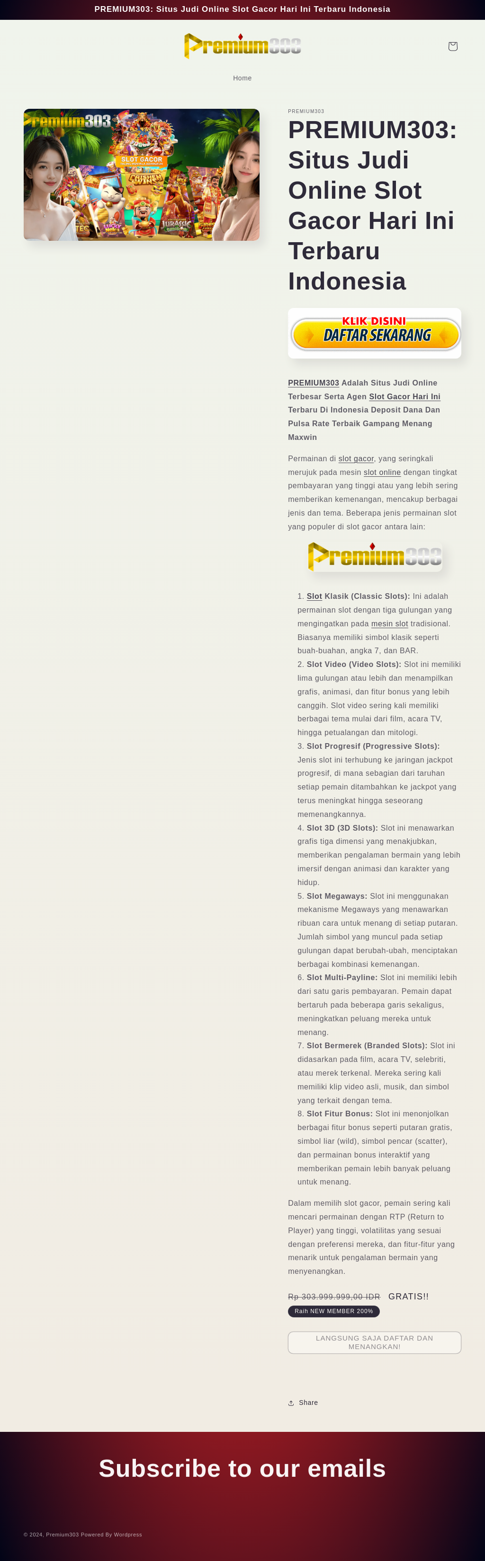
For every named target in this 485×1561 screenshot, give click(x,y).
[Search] (34, 46)
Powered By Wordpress (111, 1537)
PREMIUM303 (313, 383)
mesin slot (389, 624)
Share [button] (303, 1402)
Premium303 (62, 1537)
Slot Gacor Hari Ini (404, 397)
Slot (315, 596)
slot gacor (356, 459)
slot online (382, 472)
